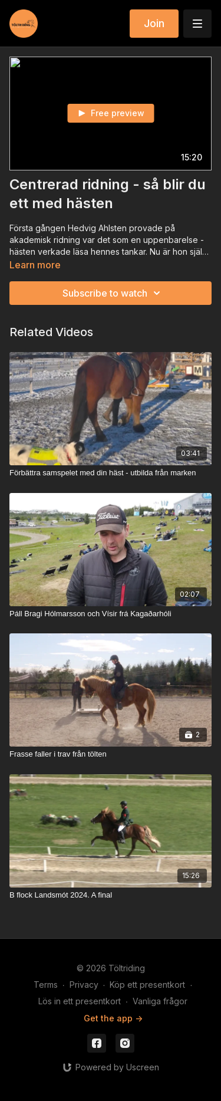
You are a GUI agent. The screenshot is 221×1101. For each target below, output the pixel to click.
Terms (46, 985)
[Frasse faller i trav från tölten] (110, 754)
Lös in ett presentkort (79, 1001)
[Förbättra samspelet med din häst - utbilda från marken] (110, 473)
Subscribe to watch (113, 293)
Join (154, 23)
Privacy (84, 985)
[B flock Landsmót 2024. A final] (110, 895)
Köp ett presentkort (147, 985)
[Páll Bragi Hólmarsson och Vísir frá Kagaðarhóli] (110, 614)
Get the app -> (113, 1018)
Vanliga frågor (160, 1001)
